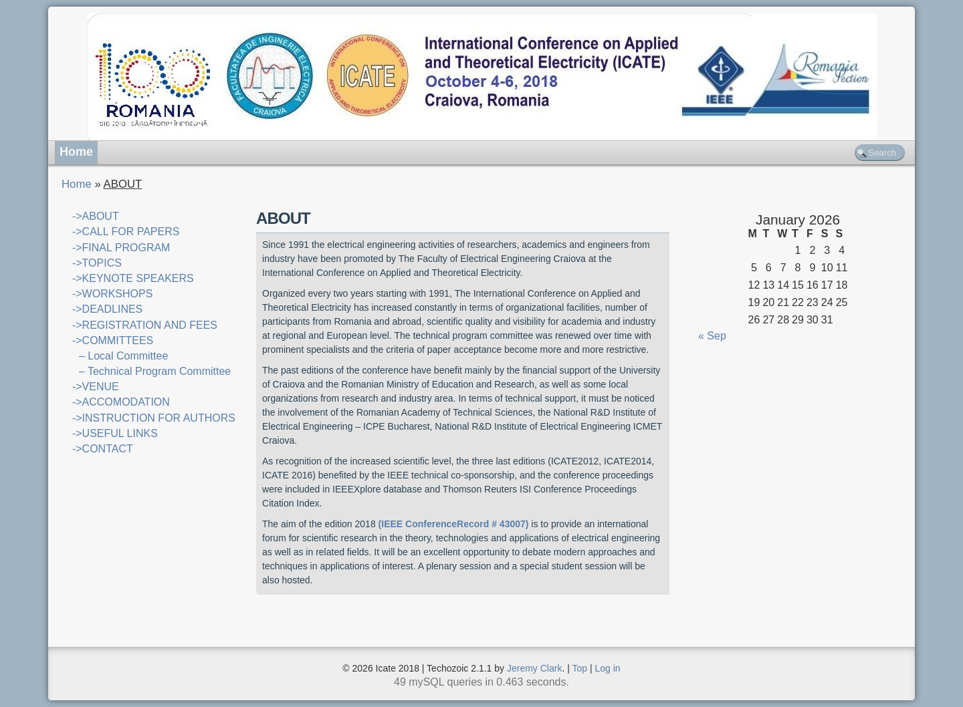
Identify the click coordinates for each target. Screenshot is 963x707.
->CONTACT (102, 448)
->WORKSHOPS (112, 293)
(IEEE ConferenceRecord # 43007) (454, 524)
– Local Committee (123, 356)
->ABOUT (95, 216)
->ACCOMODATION (121, 402)
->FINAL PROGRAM (121, 247)
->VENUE (95, 386)
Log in (608, 668)
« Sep (712, 335)
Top (580, 668)
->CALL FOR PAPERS (126, 231)
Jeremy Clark (534, 668)
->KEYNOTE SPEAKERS (133, 278)
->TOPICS (97, 263)
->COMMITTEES (112, 340)
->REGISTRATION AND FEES (144, 325)
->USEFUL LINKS (115, 433)
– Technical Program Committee (155, 371)
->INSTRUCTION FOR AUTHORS (153, 418)
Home (76, 151)
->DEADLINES (107, 309)
